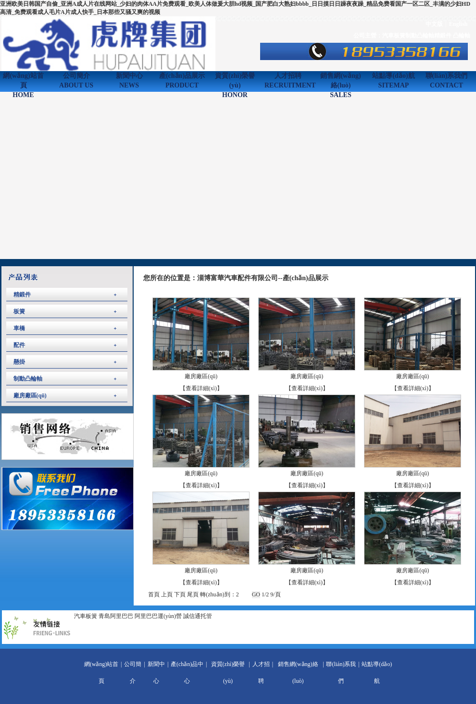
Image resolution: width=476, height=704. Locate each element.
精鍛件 (443, 35)
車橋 (19, 328)
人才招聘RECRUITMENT (287, 80)
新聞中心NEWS (129, 80)
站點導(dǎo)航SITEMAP (393, 80)
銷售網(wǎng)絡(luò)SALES (340, 81)
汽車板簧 (393, 35)
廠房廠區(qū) (30, 395)
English (458, 24)
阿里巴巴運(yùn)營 (158, 616)
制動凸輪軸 (419, 35)
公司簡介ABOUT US (76, 80)
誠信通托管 (197, 616)
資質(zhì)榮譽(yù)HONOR (235, 81)
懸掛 (19, 361)
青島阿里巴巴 (116, 616)
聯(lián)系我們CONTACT (447, 80)
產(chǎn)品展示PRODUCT (182, 80)
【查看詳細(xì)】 (201, 388)
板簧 (19, 311)
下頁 (180, 594)
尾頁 (193, 594)
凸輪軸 (461, 35)
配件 (19, 345)
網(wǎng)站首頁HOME (23, 81)
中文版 (434, 24)
